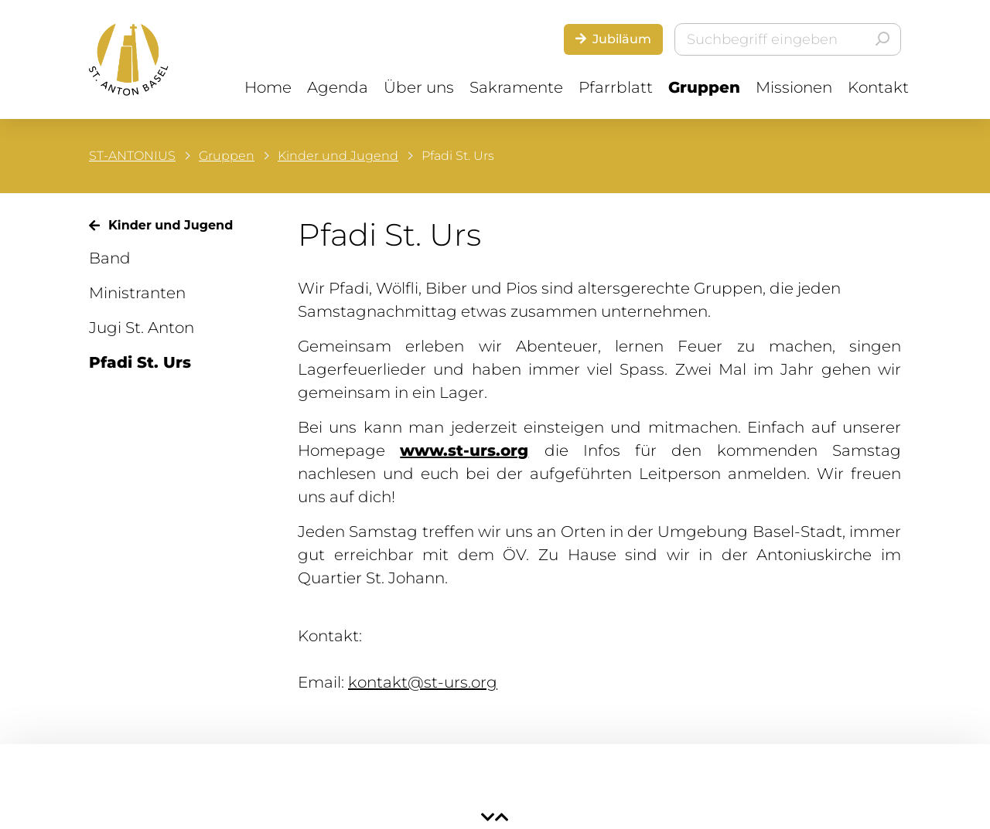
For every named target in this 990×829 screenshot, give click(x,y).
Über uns (419, 87)
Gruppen (704, 87)
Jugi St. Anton (141, 327)
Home (268, 87)
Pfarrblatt (616, 87)
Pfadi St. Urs (140, 362)
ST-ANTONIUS (132, 155)
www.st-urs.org (464, 450)
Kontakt (878, 87)
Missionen (794, 87)
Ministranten (137, 293)
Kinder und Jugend (338, 155)
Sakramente (516, 87)
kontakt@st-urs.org (422, 682)
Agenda (337, 87)
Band (110, 258)
